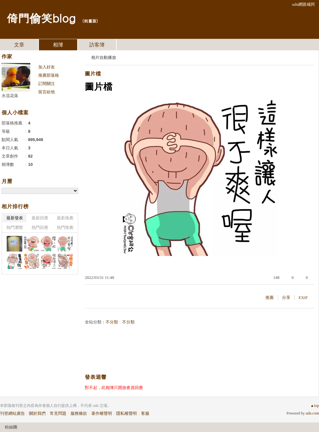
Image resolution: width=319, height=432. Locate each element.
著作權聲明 (101, 413)
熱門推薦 (65, 227)
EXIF (303, 297)
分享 (286, 297)
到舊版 (90, 21)
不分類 (112, 322)
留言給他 (46, 91)
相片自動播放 (103, 57)
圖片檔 (93, 73)
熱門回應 (40, 227)
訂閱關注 (46, 83)
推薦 (269, 297)
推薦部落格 (48, 75)
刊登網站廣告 (12, 413)
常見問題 (58, 413)
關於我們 (37, 413)
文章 (19, 44)
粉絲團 (11, 427)
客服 (145, 413)
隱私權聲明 (126, 413)
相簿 (58, 44)
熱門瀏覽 (14, 227)
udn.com (312, 413)
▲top (314, 405)
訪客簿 (97, 44)
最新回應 (40, 218)
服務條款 (78, 413)
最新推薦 (65, 218)
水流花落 (10, 95)
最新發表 (14, 218)
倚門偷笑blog (41, 18)
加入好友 (46, 67)
